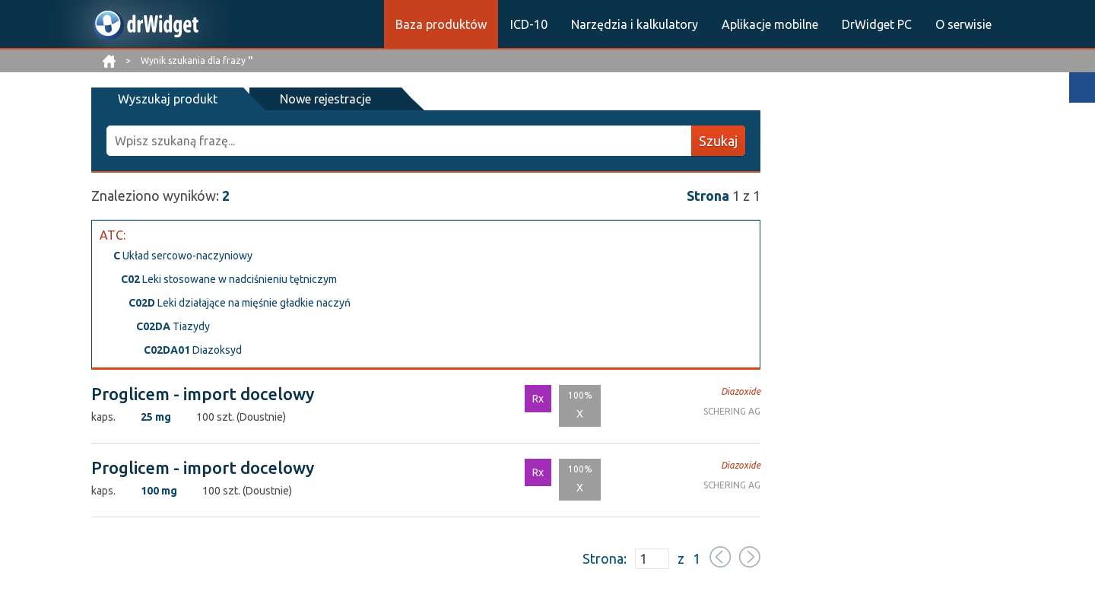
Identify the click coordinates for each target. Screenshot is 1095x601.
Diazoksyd (193, 350)
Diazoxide (740, 391)
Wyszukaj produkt (167, 99)
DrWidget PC (877, 24)
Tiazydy (173, 326)
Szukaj (718, 140)
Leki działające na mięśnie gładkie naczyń (240, 303)
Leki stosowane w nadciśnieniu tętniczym (229, 279)
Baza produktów (441, 24)
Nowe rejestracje (325, 99)
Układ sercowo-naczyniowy (182, 256)
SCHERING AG (731, 411)
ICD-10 (529, 24)
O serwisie (963, 24)
